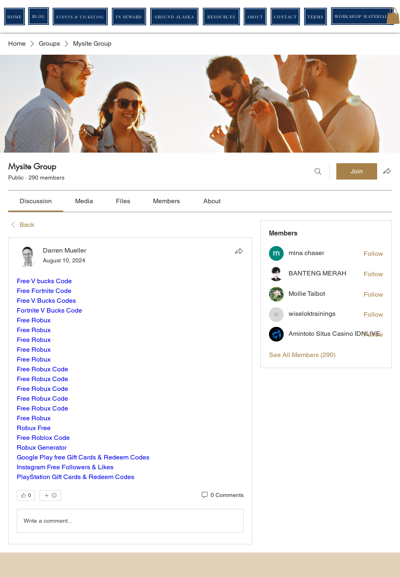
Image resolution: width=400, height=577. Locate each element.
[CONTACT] (285, 16)
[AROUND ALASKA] (174, 16)
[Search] (318, 171)
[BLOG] (38, 16)
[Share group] (387, 171)
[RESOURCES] (221, 16)
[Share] (239, 251)
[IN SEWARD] (129, 16)
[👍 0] (26, 495)
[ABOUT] (255, 16)
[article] (130, 390)
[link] (36, 201)
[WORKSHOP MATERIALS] (362, 16)
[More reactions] (50, 495)
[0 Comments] (222, 495)
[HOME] (14, 16)
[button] (393, 15)
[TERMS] (315, 16)
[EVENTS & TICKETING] (80, 16)
